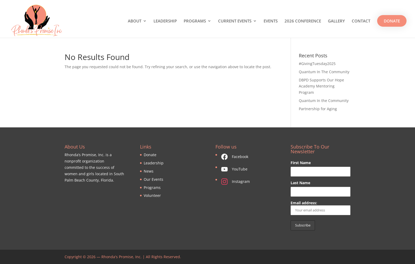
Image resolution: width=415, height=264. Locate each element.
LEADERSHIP (165, 21)
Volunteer (152, 195)
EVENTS (271, 21)
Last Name (300, 182)
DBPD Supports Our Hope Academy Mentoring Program (321, 86)
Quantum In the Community (324, 100)
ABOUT (134, 21)
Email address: (320, 207)
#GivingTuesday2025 (317, 63)
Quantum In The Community (324, 71)
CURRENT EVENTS (234, 21)
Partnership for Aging (318, 108)
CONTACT (361, 21)
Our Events (153, 179)
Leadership (154, 162)
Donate (150, 154)
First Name (301, 162)
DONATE (392, 21)
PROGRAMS (195, 21)
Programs (152, 187)
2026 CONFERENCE (303, 21)
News (149, 171)
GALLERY (336, 21)
